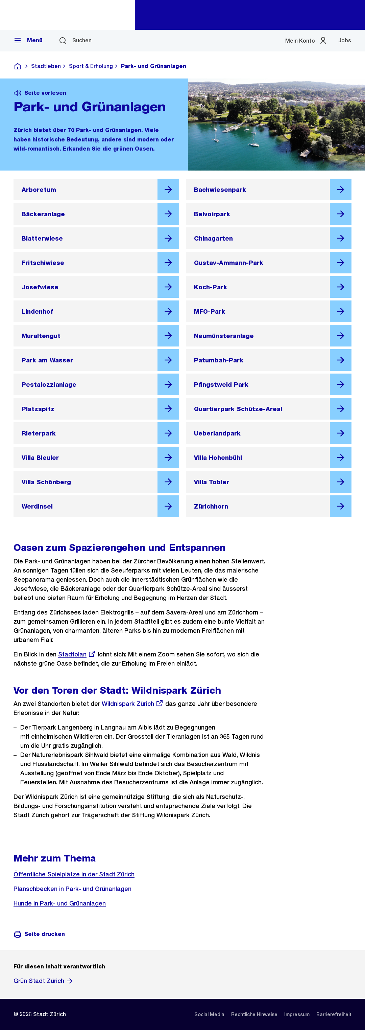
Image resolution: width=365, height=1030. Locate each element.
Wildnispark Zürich (133, 703)
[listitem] (209, 1014)
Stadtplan (77, 654)
